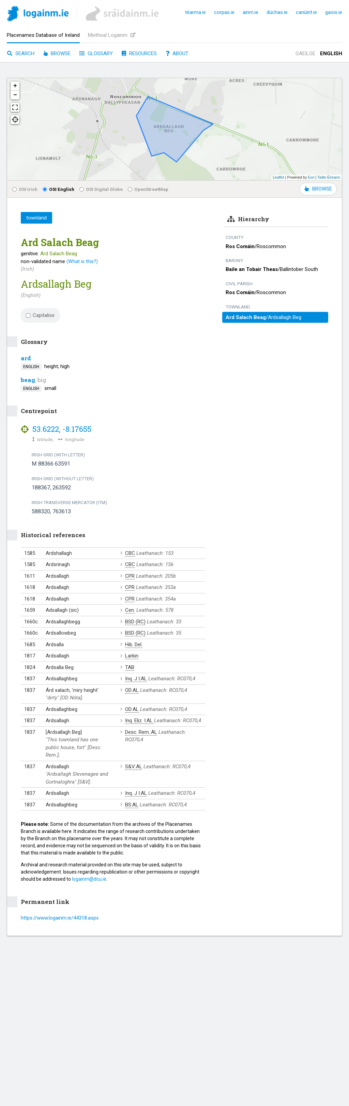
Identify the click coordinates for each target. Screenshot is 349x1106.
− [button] (15, 95)
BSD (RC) (135, 622)
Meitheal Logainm (111, 35)
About (177, 53)
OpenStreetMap (148, 189)
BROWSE (318, 189)
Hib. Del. (133, 644)
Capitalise (40, 315)
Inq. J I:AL (136, 679)
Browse (57, 53)
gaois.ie (333, 12)
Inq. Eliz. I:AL (139, 720)
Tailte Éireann (328, 177)
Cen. (130, 610)
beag (28, 380)
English (331, 53)
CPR (130, 576)
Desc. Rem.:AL (141, 732)
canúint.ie (306, 12)
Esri (311, 177)
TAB (129, 667)
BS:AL (131, 805)
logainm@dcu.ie (89, 879)
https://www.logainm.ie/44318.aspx (59, 918)
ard (26, 358)
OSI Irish (24, 189)
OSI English (58, 189)
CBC (130, 553)
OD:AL (132, 690)
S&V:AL (133, 766)
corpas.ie (224, 12)
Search (20, 53)
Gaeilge (305, 53)
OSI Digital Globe (101, 189)
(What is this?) (82, 261)
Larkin (131, 656)
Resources (139, 53)
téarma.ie (195, 12)
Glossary (96, 53)
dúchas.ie (277, 12)
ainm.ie (250, 12)
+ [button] (15, 86)
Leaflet (278, 177)
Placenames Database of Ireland (43, 35)
